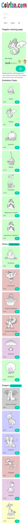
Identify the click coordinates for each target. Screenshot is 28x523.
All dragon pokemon (15, 385)
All (19, 23)
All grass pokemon (14, 244)
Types (13, 23)
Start (5, 23)
